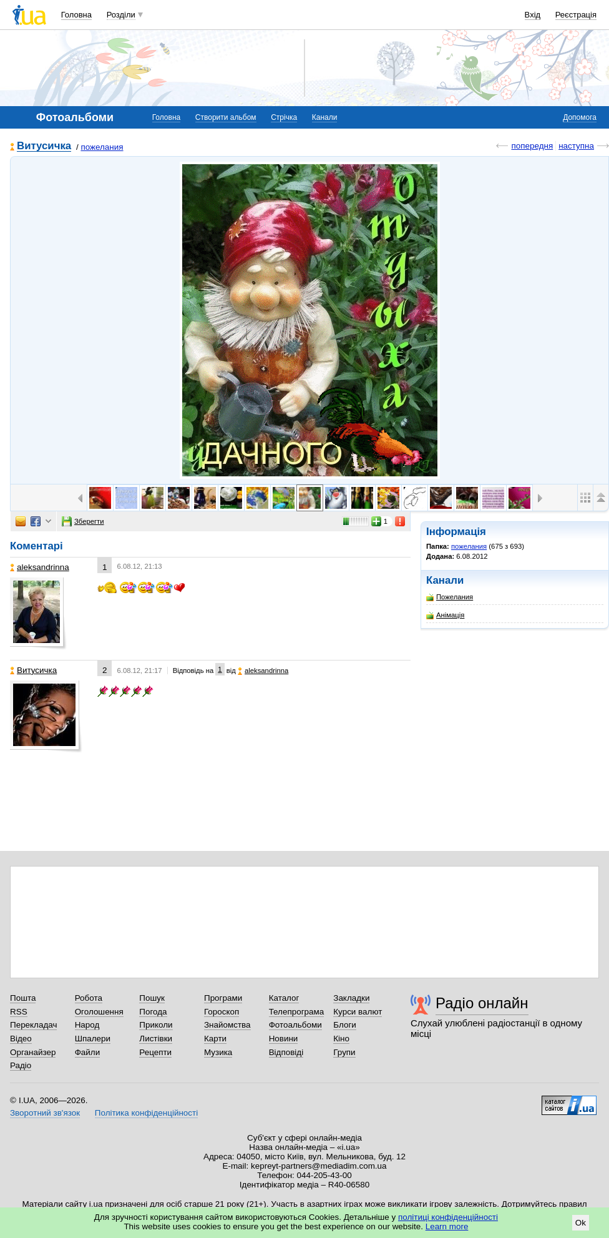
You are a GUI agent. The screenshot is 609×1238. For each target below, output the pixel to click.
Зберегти (83, 521)
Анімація (445, 615)
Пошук (152, 998)
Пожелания (449, 597)
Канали (325, 117)
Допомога (580, 117)
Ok (580, 1222)
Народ (87, 1024)
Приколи (155, 1024)
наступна (576, 145)
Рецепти (155, 1052)
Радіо (20, 1065)
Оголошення (99, 1011)
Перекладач (33, 1024)
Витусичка (44, 146)
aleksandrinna (39, 567)
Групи (344, 1052)
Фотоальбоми (295, 1024)
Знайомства (227, 1024)
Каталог (284, 998)
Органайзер (33, 1052)
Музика (218, 1052)
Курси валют (357, 1011)
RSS (18, 1011)
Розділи (121, 14)
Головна (76, 14)
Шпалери (92, 1038)
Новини (283, 1038)
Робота (88, 998)
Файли (87, 1052)
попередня (532, 145)
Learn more (447, 1226)
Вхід (533, 14)
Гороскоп (221, 1011)
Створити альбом (225, 117)
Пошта (23, 998)
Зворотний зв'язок (45, 1113)
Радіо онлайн (482, 1003)
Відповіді (286, 1052)
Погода (153, 1011)
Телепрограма (296, 1011)
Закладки (351, 998)
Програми (223, 998)
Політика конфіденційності (146, 1113)
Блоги (344, 1024)
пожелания (101, 147)
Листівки (155, 1038)
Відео (21, 1038)
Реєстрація (576, 14)
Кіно (341, 1038)
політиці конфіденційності (448, 1217)
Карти (215, 1038)
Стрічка (284, 117)
